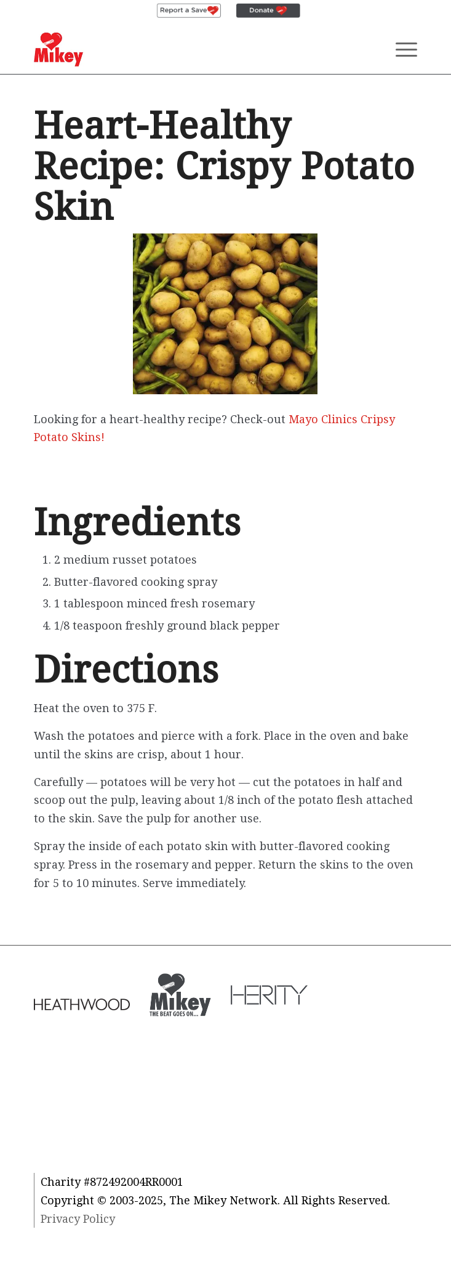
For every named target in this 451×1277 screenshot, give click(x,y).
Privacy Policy (78, 1218)
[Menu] (400, 49)
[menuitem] (189, 11)
